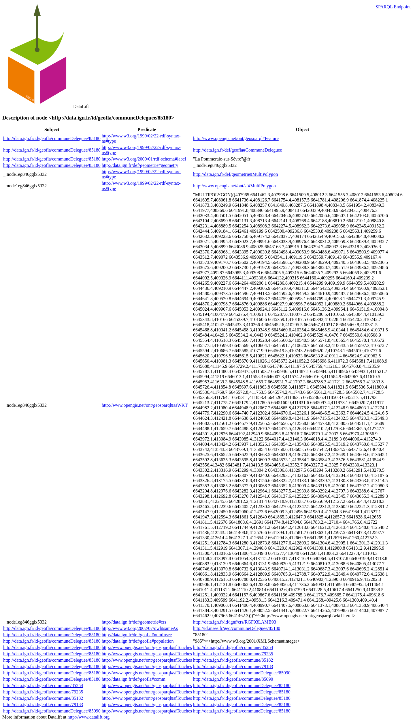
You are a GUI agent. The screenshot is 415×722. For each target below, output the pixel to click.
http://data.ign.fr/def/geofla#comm (133, 679)
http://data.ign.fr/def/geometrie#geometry (140, 165)
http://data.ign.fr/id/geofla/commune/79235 (233, 653)
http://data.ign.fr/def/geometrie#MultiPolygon (235, 174)
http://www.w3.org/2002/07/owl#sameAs (140, 628)
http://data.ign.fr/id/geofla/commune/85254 (233, 647)
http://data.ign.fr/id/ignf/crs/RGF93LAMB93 (234, 622)
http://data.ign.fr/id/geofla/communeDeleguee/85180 (52, 138)
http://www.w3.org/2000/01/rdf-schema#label (144, 158)
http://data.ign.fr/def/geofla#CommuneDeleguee (237, 150)
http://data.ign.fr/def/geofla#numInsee (137, 634)
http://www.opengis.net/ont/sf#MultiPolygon (234, 185)
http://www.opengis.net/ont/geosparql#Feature (236, 138)
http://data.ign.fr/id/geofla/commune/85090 (233, 679)
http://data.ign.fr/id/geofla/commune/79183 (233, 666)
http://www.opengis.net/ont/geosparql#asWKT (145, 405)
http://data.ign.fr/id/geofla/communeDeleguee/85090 (241, 672)
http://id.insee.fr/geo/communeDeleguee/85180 (236, 628)
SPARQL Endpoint (393, 6)
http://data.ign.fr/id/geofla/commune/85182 (233, 660)
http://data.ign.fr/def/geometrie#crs (134, 622)
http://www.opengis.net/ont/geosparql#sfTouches (147, 647)
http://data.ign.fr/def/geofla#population (138, 641)
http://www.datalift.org (88, 716)
